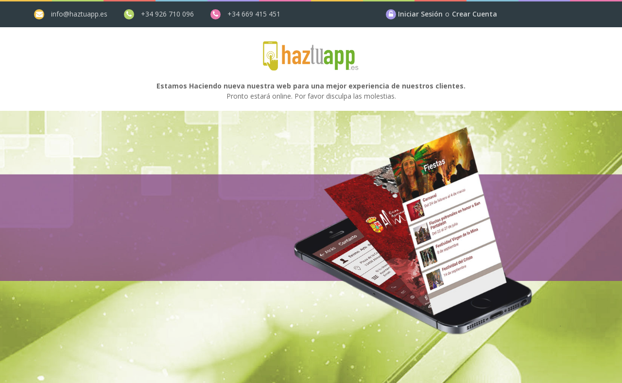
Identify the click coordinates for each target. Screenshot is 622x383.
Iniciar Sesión (420, 13)
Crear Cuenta (474, 13)
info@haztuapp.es (79, 13)
